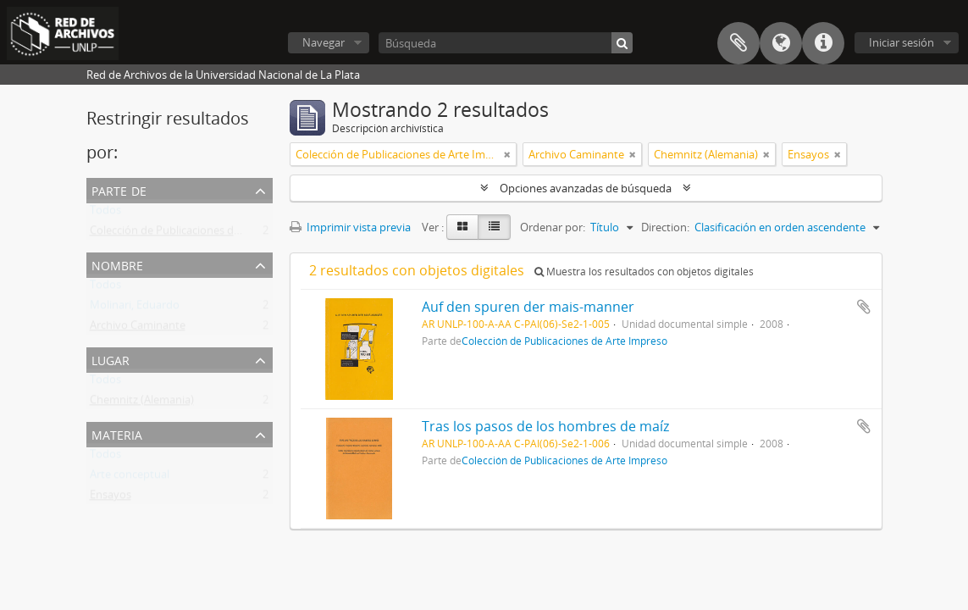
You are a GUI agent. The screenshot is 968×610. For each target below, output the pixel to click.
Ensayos (110, 498)
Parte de (119, 189)
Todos (105, 213)
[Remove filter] (507, 154)
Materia (116, 433)
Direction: (665, 227)
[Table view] (494, 227)
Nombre (117, 263)
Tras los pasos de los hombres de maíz (545, 426)
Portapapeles (738, 43)
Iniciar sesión (901, 42)
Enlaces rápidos (823, 43)
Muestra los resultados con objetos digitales (644, 271)
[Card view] (462, 227)
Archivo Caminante (137, 328)
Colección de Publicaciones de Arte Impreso (199, 233)
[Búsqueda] (506, 42)
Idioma (781, 43)
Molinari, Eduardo (135, 308)
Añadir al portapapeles (863, 306)
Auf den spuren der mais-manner (528, 306)
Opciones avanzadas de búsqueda (585, 188)
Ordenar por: (552, 227)
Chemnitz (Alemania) (142, 403)
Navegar (323, 42)
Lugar (110, 358)
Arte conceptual (129, 477)
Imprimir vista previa (350, 227)
